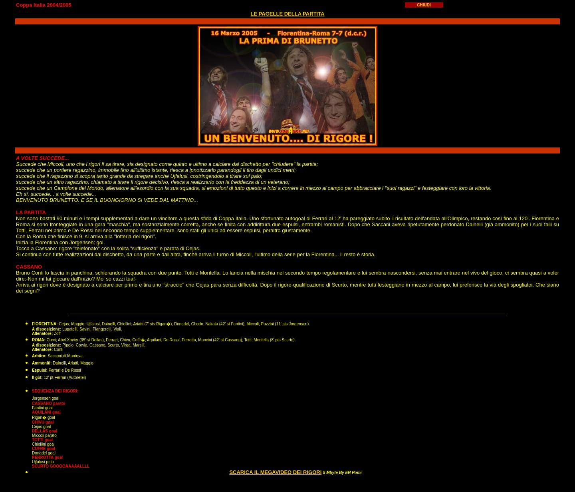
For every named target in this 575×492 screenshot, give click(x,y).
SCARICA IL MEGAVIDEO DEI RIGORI (275, 472)
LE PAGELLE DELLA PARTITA (287, 14)
